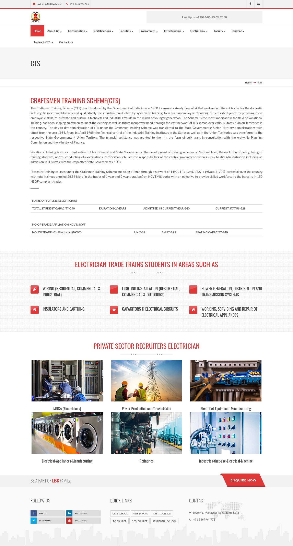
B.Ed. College (139, 521)
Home (248, 82)
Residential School (164, 521)
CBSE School (120, 513)
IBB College (119, 521)
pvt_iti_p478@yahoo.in (49, 3)
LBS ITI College (162, 513)
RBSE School (140, 513)
